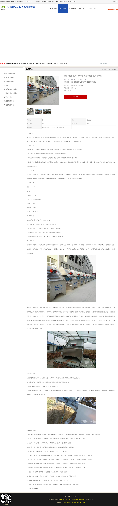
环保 (72, 82)
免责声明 (71, 502)
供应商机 (63, 8)
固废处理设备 (78, 82)
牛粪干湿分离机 (9, 105)
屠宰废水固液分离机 (10, 89)
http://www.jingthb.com (32, 488)
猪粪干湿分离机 (9, 81)
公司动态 (92, 8)
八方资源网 (66, 502)
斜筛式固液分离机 (9, 73)
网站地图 (82, 502)
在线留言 (75, 97)
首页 (108, 69)
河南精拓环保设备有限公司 (78, 499)
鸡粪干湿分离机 (9, 101)
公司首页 (53, 8)
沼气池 (6, 85)
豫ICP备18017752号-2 (65, 499)
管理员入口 (77, 502)
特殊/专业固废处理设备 (89, 82)
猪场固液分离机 (9, 77)
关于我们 (82, 8)
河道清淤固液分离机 (10, 93)
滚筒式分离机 (8, 97)
